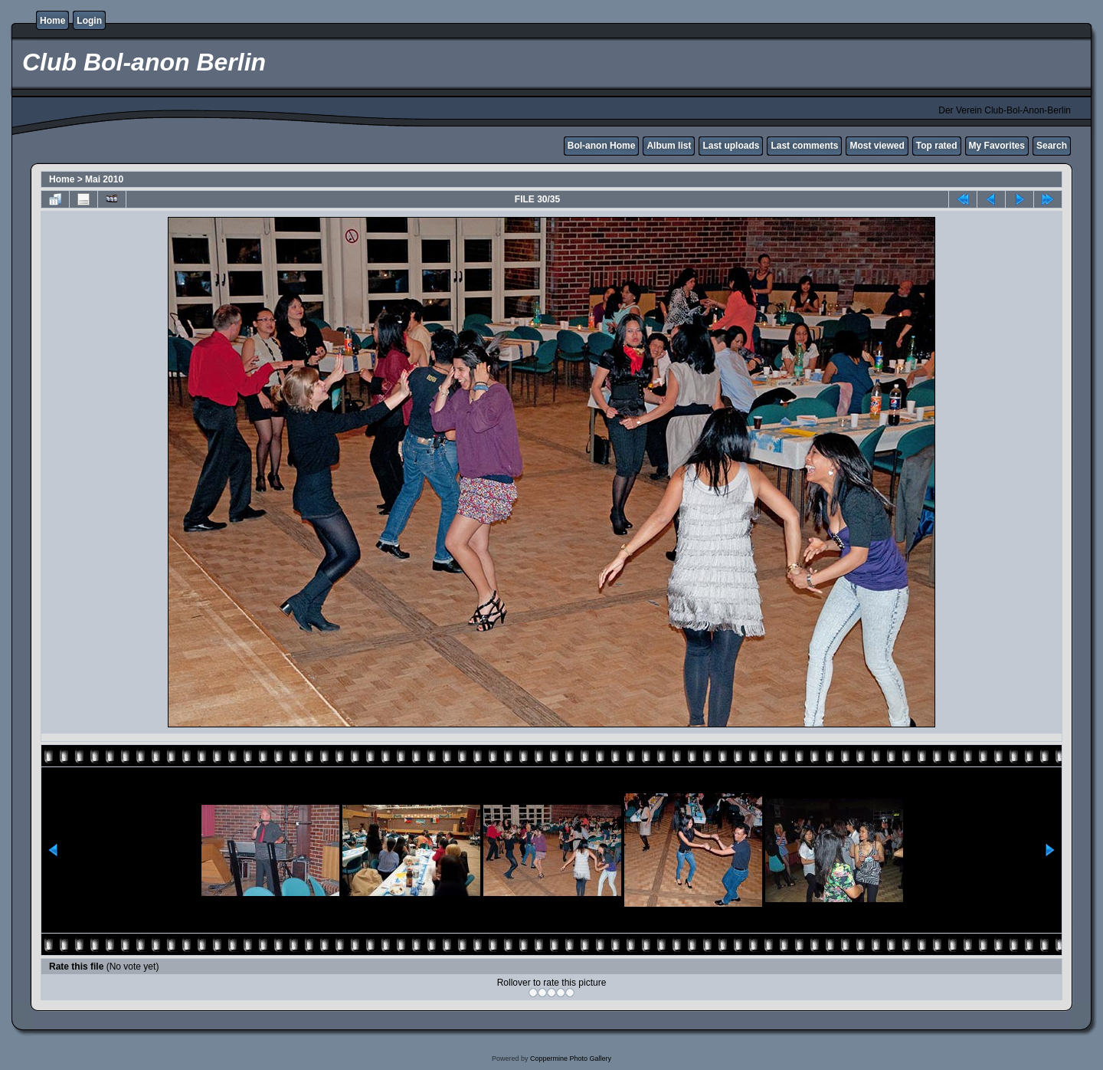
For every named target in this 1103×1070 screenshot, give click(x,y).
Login (89, 20)
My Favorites (997, 145)
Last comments (804, 145)
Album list (668, 145)
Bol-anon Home (602, 145)
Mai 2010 (104, 179)
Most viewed (876, 145)
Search (1051, 145)
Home (52, 20)
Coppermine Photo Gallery (570, 1058)
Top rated (936, 145)
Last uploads (730, 145)
